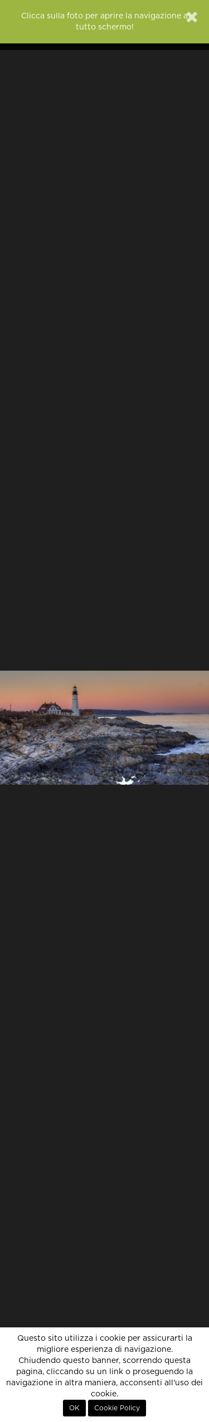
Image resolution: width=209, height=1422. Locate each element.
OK (74, 1408)
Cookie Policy (117, 1408)
